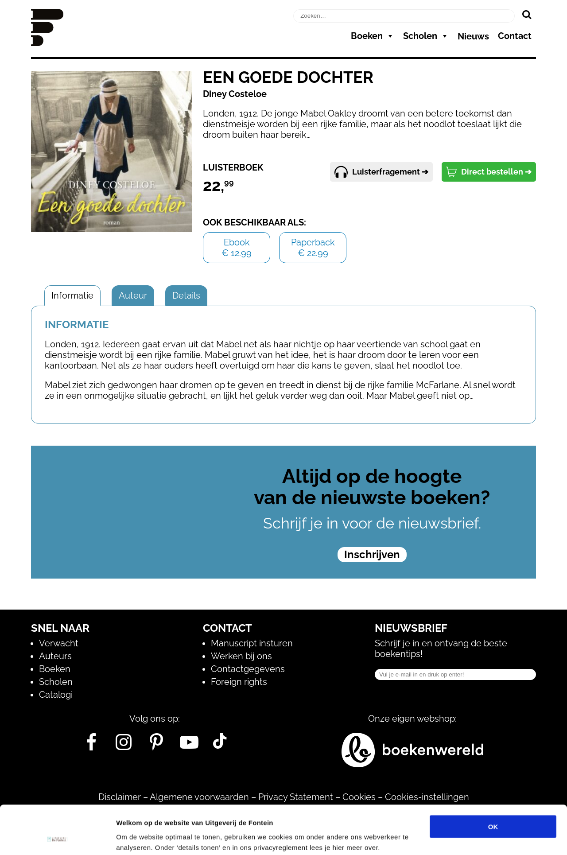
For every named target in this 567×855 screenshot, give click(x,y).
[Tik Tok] (220, 745)
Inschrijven (372, 554)
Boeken (372, 36)
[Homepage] (47, 43)
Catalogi (56, 694)
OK (493, 781)
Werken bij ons (241, 656)
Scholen (426, 36)
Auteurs (55, 656)
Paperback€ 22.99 (313, 247)
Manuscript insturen (252, 643)
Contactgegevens (248, 669)
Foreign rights (239, 681)
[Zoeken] (526, 14)
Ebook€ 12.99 (236, 247)
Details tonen (479, 837)
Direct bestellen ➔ (489, 172)
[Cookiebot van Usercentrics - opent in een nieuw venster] (57, 837)
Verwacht (58, 643)
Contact (515, 36)
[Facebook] (91, 745)
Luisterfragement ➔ (381, 172)
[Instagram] (124, 745)
